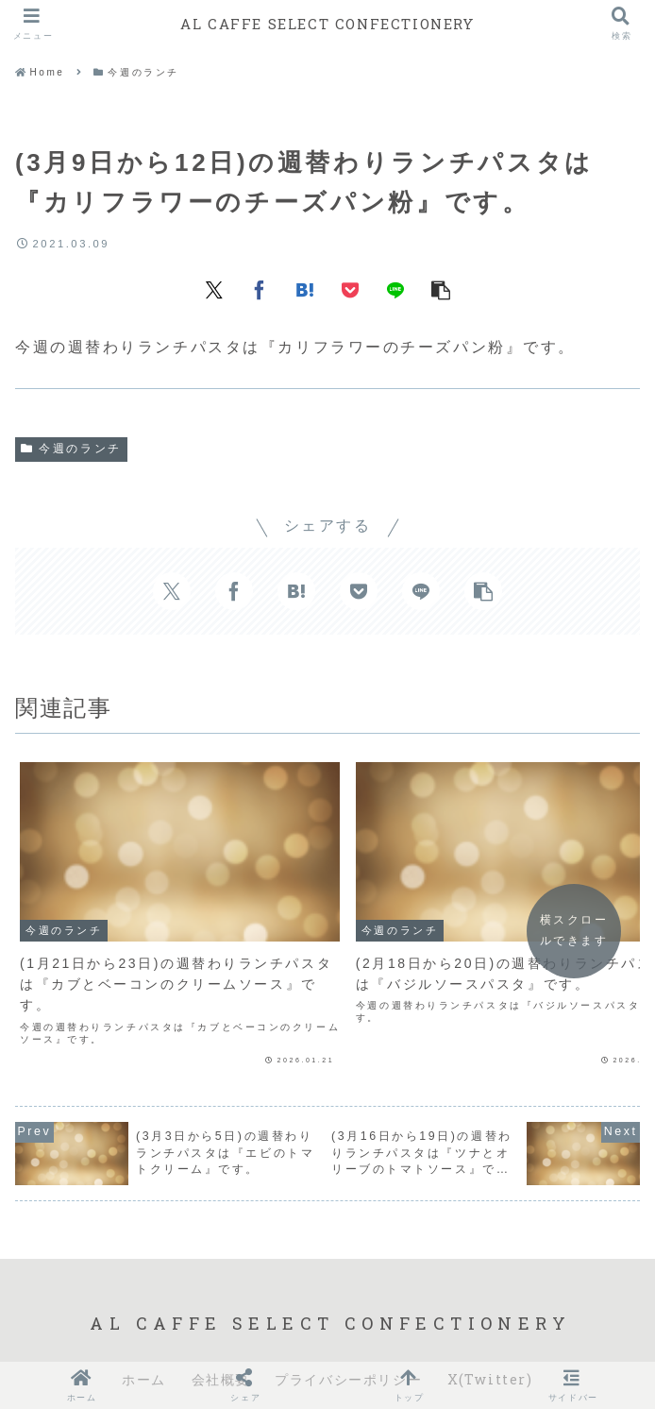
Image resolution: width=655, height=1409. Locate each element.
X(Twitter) (490, 1329)
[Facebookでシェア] (259, 289)
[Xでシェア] (214, 289)
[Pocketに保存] (350, 289)
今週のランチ (71, 448)
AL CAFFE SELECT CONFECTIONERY (327, 23)
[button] (441, 289)
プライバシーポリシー (348, 1329)
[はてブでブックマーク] (305, 289)
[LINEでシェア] (395, 289)
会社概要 (221, 1329)
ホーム (144, 1329)
